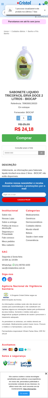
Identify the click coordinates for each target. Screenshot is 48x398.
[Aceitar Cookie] (24, 393)
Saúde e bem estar (34, 237)
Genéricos (30, 218)
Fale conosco (8, 238)
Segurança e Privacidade (8, 233)
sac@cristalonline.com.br (13, 268)
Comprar (24, 138)
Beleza (29, 233)
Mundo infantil (32, 229)
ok (41, 153)
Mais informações (29, 389)
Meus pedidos (8, 241)
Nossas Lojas (8, 218)
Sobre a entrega (9, 222)
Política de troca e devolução (10, 227)
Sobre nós (6, 215)
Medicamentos (32, 215)
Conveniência (32, 240)
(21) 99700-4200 (22, 265)
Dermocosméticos (34, 222)
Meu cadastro (8, 245)
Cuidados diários (33, 226)
